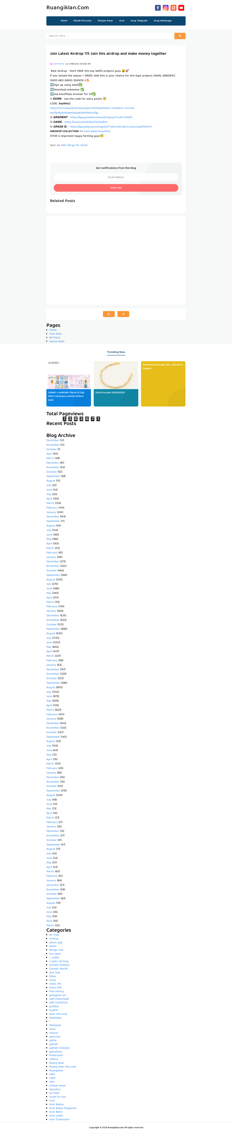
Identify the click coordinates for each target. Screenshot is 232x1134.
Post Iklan (55, 334)
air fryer (54, 935)
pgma (52, 1041)
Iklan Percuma (58, 1014)
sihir (52, 1082)
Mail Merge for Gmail (74, 146)
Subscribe (116, 188)
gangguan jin (57, 995)
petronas (55, 1037)
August (50, 481)
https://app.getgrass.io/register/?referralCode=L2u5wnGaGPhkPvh (111, 127)
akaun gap (56, 943)
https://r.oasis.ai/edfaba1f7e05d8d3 (86, 122)
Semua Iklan (57, 342)
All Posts (54, 338)
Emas (52, 980)
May (48, 495)
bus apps (55, 954)
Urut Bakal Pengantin (62, 1109)
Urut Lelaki (56, 1116)
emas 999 (55, 988)
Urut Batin (56, 1112)
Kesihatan (55, 1018)
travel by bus (57, 1097)
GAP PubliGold (58, 1003)
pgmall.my (55, 1052)
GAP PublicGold (59, 999)
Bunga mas (56, 950)
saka (52, 1074)
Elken (52, 977)
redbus (53, 1059)
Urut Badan (56, 1105)
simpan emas (57, 1086)
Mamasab (55, 1026)
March (50, 459)
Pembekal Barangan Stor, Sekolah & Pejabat (163, 367)
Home (64, 21)
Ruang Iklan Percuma (62, 1067)
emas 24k (55, 984)
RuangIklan (56, 1071)
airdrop (54, 939)
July (48, 486)
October (51, 450)
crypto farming (59, 962)
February (52, 508)
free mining (56, 992)
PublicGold (56, 1056)
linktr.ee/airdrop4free (97, 132)
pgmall (53, 1044)
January (51, 513)
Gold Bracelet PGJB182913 (110, 393)
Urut (52, 1101)
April (49, 454)
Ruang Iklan (56, 1063)
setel (52, 1078)
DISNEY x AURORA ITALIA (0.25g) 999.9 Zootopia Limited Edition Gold (66, 397)
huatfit (53, 1011)
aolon (52, 946)
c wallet (54, 958)
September (53, 477)
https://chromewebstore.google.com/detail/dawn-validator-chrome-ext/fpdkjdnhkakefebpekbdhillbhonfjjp (92, 111)
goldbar (54, 1007)
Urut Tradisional (59, 1120)
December (52, 441)
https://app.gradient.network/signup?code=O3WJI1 (101, 118)
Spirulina (54, 1090)
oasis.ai (53, 1033)
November (52, 445)
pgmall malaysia (59, 1048)
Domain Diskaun (59, 965)
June (49, 490)
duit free (54, 973)
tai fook (54, 1093)
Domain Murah (58, 969)
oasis (52, 1029)
